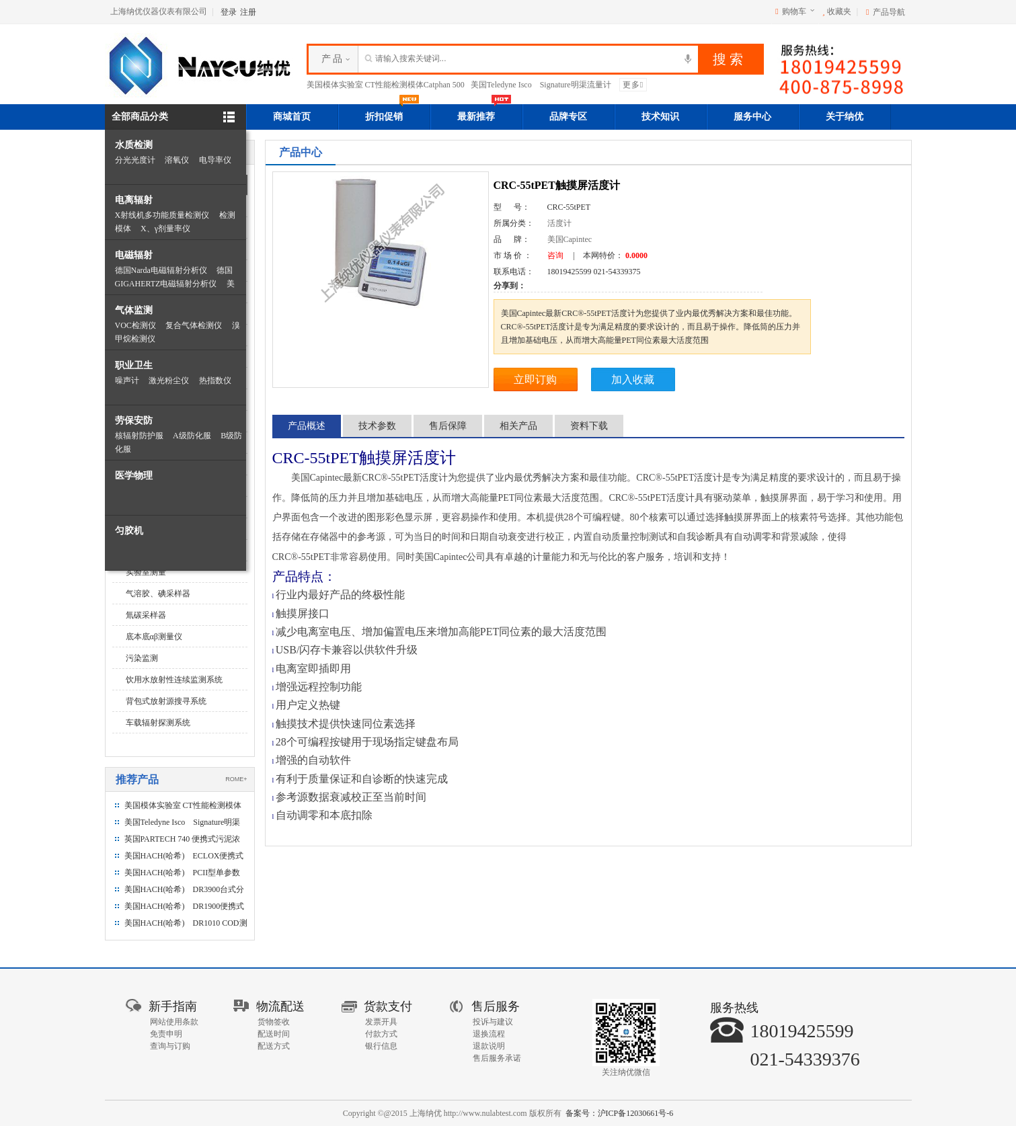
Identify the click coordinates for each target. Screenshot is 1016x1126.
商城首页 (292, 117)
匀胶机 (129, 531)
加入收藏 (632, 379)
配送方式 (274, 1046)
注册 (248, 12)
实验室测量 (146, 572)
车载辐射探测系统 (158, 722)
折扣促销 (392, 113)
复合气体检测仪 (193, 325)
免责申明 (166, 1034)
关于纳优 (844, 117)
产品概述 (306, 426)
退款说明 (489, 1046)
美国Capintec (569, 239)
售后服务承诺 (497, 1058)
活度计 (559, 223)
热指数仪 (215, 380)
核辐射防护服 (139, 435)
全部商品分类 (140, 117)
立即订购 (535, 379)
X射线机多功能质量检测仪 (162, 215)
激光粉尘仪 (169, 380)
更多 (633, 84)
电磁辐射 (134, 255)
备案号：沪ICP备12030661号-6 (619, 1113)
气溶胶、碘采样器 (158, 593)
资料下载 (589, 426)
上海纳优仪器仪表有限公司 (158, 11)
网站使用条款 (174, 1022)
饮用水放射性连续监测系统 (174, 679)
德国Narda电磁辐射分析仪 (161, 270)
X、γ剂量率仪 (165, 228)
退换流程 (489, 1034)
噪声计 (127, 380)
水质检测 (134, 145)
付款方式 (381, 1034)
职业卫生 (134, 365)
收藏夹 (836, 11)
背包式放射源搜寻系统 (166, 701)
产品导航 (889, 12)
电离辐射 (134, 200)
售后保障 (448, 426)
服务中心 (752, 117)
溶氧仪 (177, 160)
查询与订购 (170, 1046)
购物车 (794, 11)
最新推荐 (484, 113)
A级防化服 (192, 435)
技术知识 (660, 117)
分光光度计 (135, 160)
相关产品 (518, 426)
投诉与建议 (493, 1022)
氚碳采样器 (146, 615)
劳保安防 (134, 420)
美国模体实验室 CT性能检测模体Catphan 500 (386, 84)
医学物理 (134, 476)
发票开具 (381, 1022)
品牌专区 (568, 117)
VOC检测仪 (135, 325)
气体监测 (134, 310)
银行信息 (381, 1046)
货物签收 (274, 1022)
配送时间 (274, 1034)
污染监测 (142, 658)
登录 (229, 12)
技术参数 (377, 426)
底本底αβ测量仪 (154, 636)
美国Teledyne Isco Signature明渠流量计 (541, 84)
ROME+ (236, 779)
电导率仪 (215, 160)
